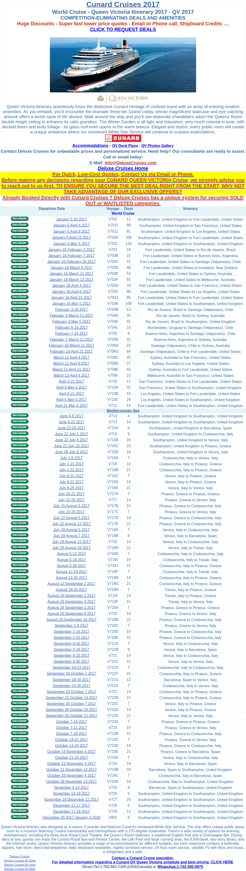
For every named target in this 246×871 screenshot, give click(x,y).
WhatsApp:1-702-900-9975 (180, 867)
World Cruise (123, 213)
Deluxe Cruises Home (123, 168)
